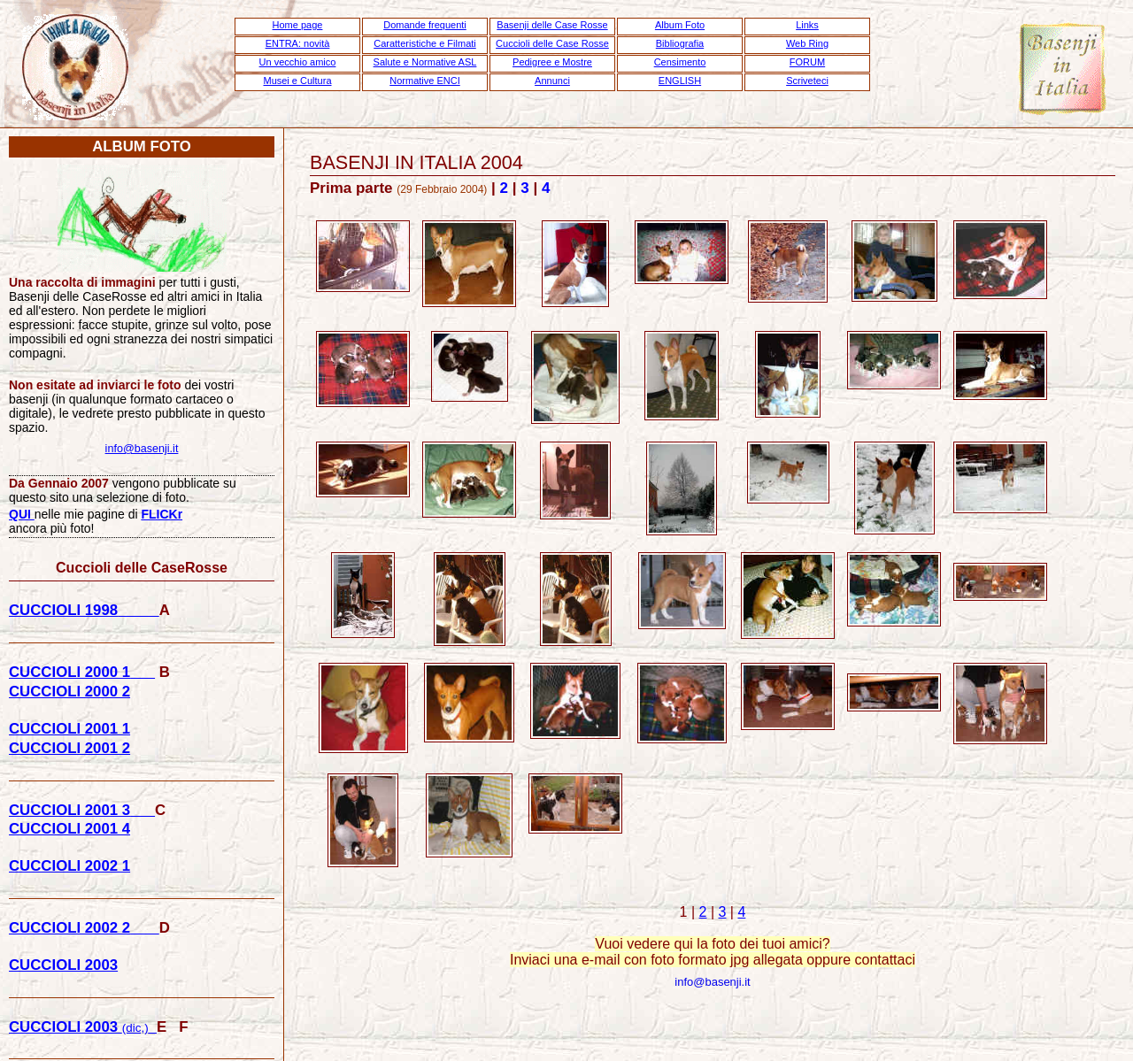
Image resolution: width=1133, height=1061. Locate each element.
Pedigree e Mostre (552, 62)
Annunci (552, 80)
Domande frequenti (424, 24)
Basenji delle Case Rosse (552, 24)
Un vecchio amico (297, 62)
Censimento (680, 62)
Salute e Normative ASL (425, 62)
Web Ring (807, 43)
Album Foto (680, 24)
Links (807, 24)
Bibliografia (680, 43)
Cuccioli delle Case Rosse (552, 43)
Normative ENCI (424, 80)
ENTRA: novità (298, 43)
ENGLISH (680, 80)
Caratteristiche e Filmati (425, 43)
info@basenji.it (712, 981)
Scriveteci (807, 80)
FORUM (807, 62)
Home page (298, 24)
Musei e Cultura (297, 80)
